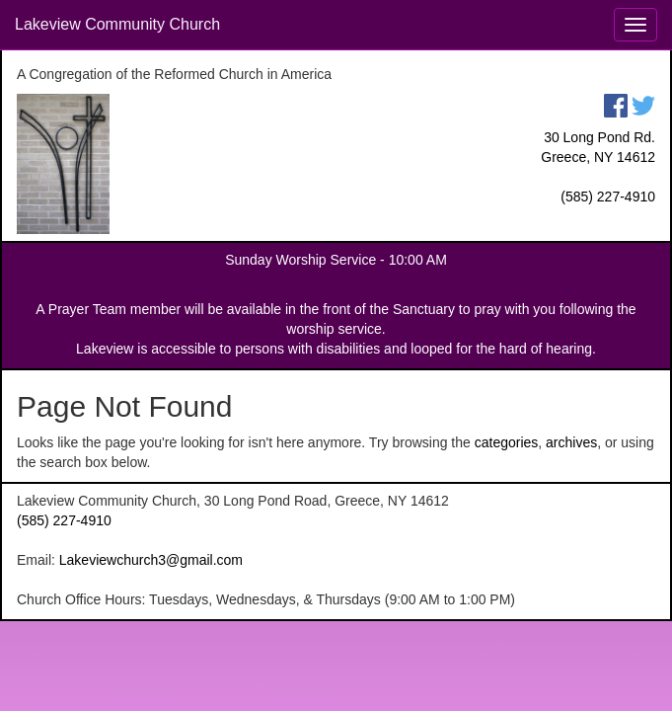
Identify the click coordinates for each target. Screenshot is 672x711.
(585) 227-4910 (607, 196)
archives (571, 442)
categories (507, 442)
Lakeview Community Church (117, 24)
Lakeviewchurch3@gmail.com (151, 560)
